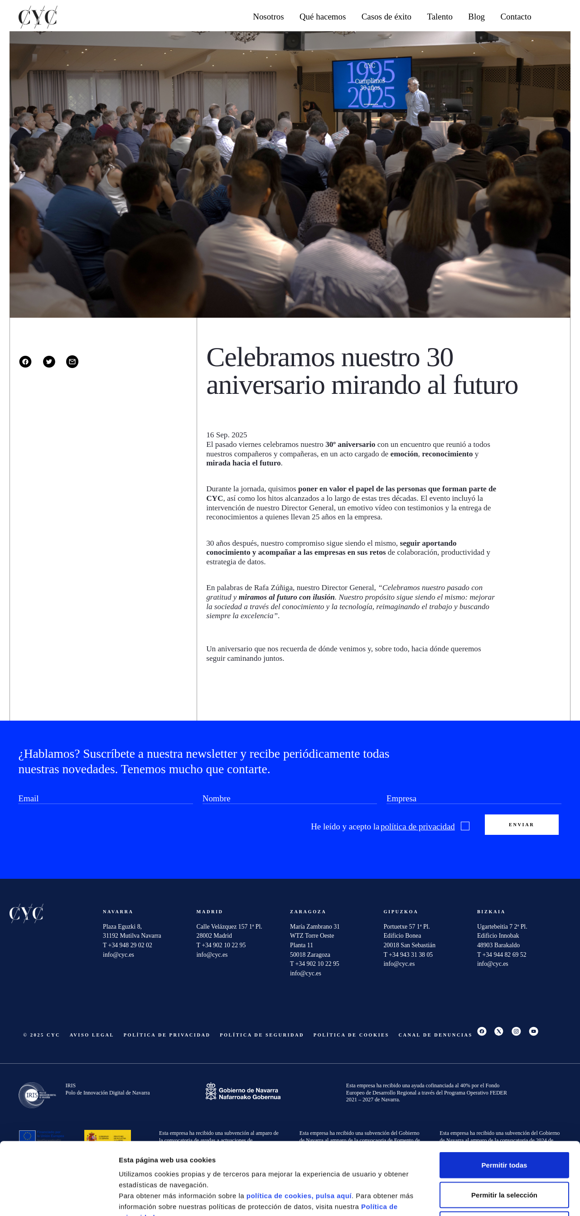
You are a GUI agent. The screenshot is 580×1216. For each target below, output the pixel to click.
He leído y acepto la (390, 827)
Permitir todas (504, 1097)
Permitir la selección (504, 1127)
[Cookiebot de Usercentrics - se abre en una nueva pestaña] (58, 1198)
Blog (476, 16)
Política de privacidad (167, 1034)
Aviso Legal (92, 1034)
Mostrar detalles (486, 1198)
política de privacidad (418, 826)
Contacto (515, 16)
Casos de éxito (386, 16)
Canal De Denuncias (436, 1034)
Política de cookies (351, 1034)
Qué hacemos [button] (323, 16)
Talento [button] (439, 16)
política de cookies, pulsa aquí (299, 1128)
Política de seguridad (262, 1034)
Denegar (504, 1156)
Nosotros (268, 16)
